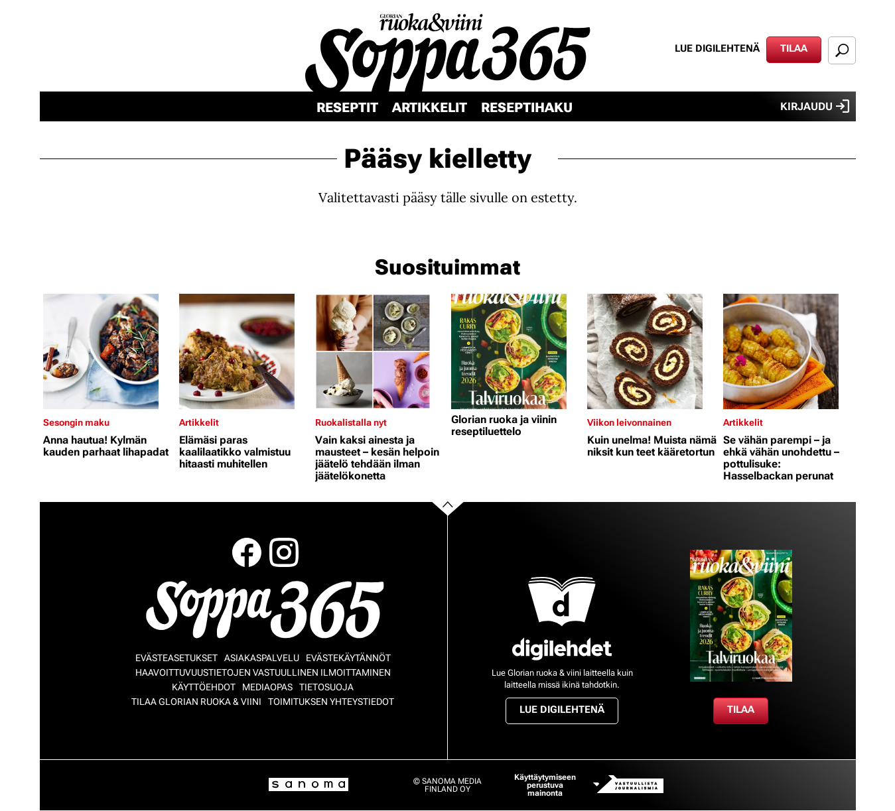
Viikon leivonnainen (629, 422)
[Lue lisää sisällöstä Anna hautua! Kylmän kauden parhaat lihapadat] (107, 351)
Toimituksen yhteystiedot (331, 701)
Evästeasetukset (176, 658)
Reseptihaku (527, 107)
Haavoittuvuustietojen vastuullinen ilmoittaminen (263, 672)
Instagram (284, 552)
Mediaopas (267, 687)
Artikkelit (429, 107)
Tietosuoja (326, 687)
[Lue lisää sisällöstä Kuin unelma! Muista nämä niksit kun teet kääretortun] (652, 351)
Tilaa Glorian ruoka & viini (196, 701)
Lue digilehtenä (717, 48)
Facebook (246, 552)
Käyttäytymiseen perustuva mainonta (545, 785)
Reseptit (347, 107)
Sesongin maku (76, 422)
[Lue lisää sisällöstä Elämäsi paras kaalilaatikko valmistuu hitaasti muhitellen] (244, 351)
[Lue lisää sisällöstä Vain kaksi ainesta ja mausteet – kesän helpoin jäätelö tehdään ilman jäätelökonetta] (380, 351)
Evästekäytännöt (348, 658)
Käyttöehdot (204, 687)
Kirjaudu (814, 106)
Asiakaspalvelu (261, 658)
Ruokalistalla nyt (351, 422)
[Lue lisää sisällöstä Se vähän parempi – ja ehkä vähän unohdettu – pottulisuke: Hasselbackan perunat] (788, 351)
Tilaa (793, 48)
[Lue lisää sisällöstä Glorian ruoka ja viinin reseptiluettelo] (516, 351)
